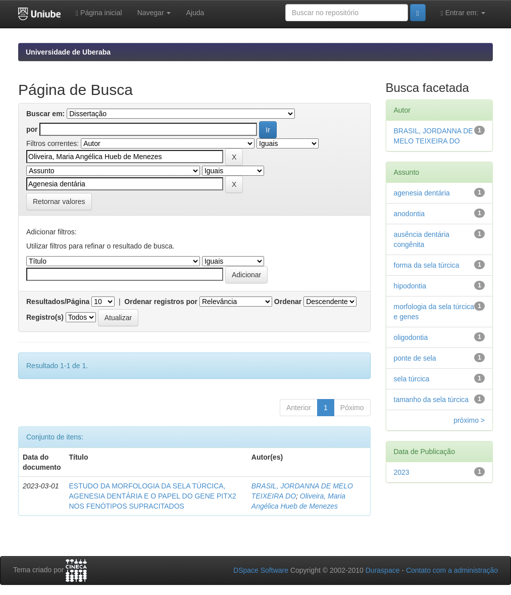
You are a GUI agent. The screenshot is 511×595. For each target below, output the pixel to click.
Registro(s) (45, 317)
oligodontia (411, 337)
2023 (402, 472)
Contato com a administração (452, 570)
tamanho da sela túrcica (431, 399)
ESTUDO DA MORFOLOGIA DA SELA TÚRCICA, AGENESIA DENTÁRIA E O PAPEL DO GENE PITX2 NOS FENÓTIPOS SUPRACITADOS (152, 496)
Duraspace (383, 570)
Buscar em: (45, 114)
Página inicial (99, 13)
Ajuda (195, 13)
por (32, 129)
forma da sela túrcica (426, 265)
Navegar (154, 13)
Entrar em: (463, 13)
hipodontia (410, 286)
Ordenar (287, 302)
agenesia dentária (422, 193)
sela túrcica (412, 379)
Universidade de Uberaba (68, 52)
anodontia (409, 214)
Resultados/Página (57, 302)
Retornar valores (59, 201)
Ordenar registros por (160, 302)
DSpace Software (260, 570)
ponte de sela (415, 358)
